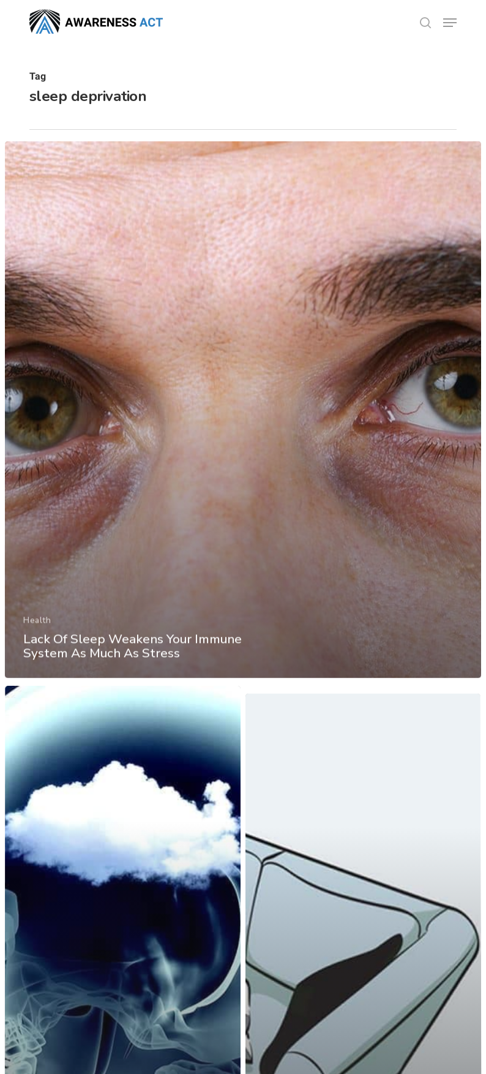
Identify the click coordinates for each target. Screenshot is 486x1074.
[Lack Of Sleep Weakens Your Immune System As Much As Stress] (243, 417)
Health (36, 626)
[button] (450, 23)
